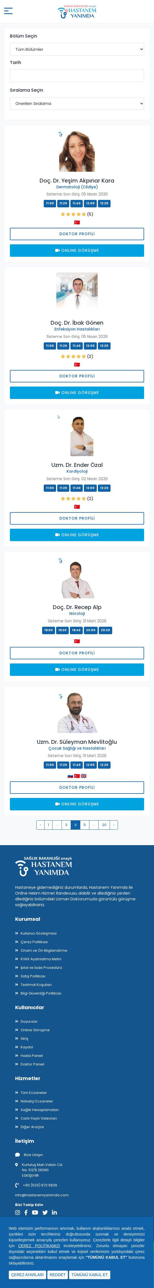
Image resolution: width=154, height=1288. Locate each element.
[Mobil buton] (8, 12)
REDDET (58, 1275)
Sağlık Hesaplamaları (40, 1109)
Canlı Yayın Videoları (39, 1118)
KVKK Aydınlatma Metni (41, 959)
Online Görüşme (35, 1030)
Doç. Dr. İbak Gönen (77, 323)
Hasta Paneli (32, 1055)
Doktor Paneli (32, 1064)
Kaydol (27, 1047)
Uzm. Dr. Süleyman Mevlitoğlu (77, 742)
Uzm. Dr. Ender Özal (77, 465)
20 (104, 824)
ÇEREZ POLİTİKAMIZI (39, 1246)
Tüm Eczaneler (34, 1092)
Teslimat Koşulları (36, 984)
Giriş (24, 1038)
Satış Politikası (33, 976)
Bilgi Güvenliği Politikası (41, 993)
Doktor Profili (77, 234)
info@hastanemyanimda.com (42, 1195)
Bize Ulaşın (29, 1154)
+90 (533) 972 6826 (36, 1185)
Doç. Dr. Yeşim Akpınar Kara (77, 180)
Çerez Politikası (34, 942)
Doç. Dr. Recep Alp (77, 607)
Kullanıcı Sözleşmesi (39, 933)
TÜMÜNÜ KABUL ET (90, 1275)
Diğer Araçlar (32, 1127)
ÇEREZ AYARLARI (27, 1275)
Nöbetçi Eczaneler (37, 1101)
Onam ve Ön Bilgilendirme (44, 950)
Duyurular (29, 1021)
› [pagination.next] (113, 824)
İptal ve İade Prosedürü (41, 967)
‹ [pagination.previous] (40, 824)
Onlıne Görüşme (77, 250)
